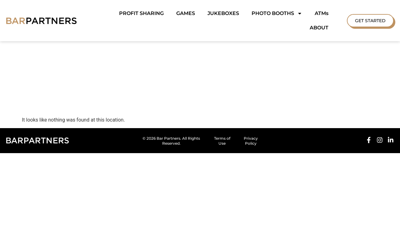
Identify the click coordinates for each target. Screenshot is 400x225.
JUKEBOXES (223, 13)
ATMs (321, 13)
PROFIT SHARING (141, 13)
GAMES (185, 13)
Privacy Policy (251, 126)
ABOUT (319, 28)
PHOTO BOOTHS (277, 13)
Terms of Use (222, 126)
